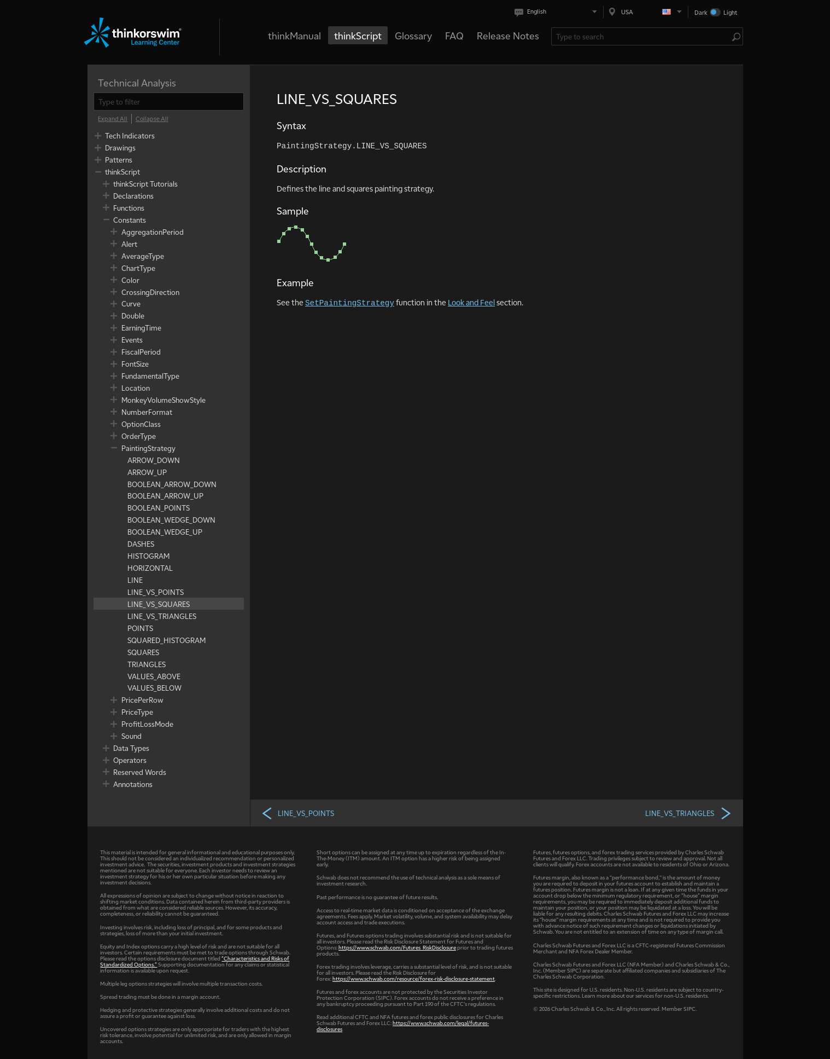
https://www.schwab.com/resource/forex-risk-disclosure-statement (413, 978)
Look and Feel (471, 302)
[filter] (168, 101)
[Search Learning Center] (641, 36)
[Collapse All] (152, 119)
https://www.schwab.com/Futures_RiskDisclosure (397, 947)
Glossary (413, 35)
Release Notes (508, 35)
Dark (701, 12)
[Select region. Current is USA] (646, 12)
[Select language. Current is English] (558, 12)
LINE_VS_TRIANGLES (688, 812)
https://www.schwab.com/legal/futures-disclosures (403, 1025)
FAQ (454, 35)
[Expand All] (112, 119)
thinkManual (294, 35)
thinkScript (358, 35)
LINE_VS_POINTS (297, 812)
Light (730, 12)
